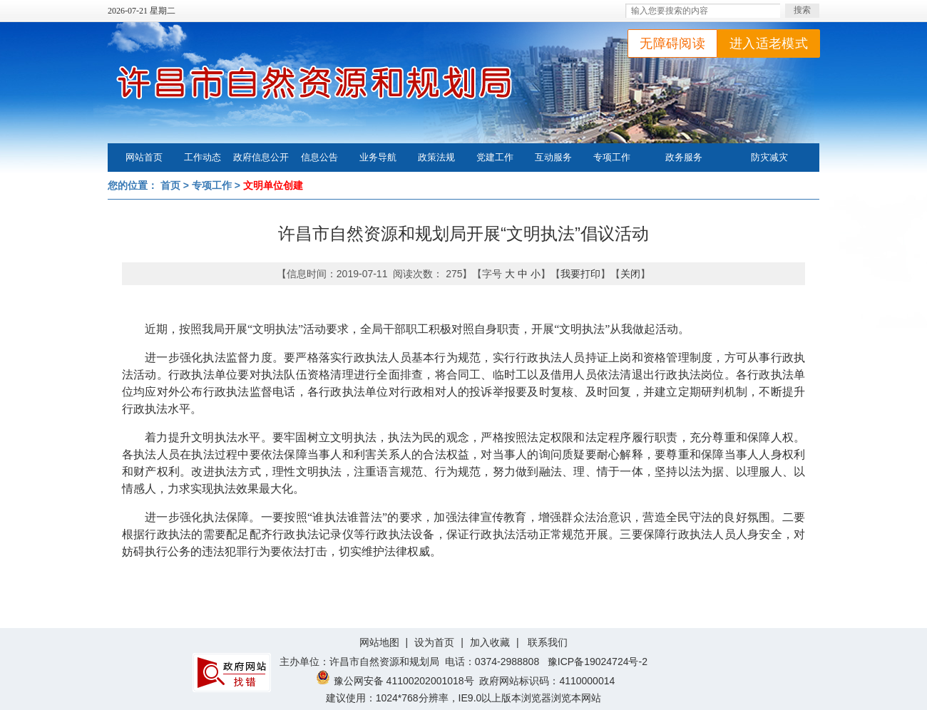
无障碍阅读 (672, 43)
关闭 (630, 273)
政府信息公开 (261, 157)
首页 (170, 185)
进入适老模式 (768, 43)
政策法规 (436, 157)
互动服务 (553, 157)
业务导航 (377, 157)
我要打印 (580, 273)
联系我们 (548, 642)
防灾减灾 (769, 157)
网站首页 (144, 157)
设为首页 (434, 642)
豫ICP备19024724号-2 (597, 661)
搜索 (802, 10)
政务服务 (683, 157)
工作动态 (202, 157)
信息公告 (319, 157)
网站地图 (379, 642)
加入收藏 (490, 642)
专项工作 (611, 157)
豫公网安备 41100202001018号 (395, 680)
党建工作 (494, 157)
